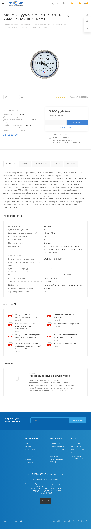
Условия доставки (57, 446)
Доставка (71, 164)
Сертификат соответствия (65, 344)
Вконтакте (42, 500)
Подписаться (77, 420)
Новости (28, 443)
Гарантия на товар (57, 449)
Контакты (29, 456)
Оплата (57, 164)
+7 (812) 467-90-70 (39, 474)
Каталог (75, 438)
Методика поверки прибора (66, 324)
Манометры (75, 443)
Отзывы (24, 164)
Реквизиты (29, 462)
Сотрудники (30, 449)
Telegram (48, 500)
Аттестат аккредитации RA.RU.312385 (64, 316)
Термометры (76, 446)
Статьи (28, 459)
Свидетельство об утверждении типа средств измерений (29, 336)
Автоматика (75, 453)
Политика (53, 453)
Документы (54, 456)
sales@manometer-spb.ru (47, 479)
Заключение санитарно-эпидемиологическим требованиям (25, 326)
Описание (10, 164)
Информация (56, 438)
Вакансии (29, 453)
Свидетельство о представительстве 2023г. (26, 316)
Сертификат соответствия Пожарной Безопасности (65, 336)
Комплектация (41, 164)
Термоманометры (78, 449)
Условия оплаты (56, 443)
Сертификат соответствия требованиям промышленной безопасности (28, 346)
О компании (31, 438)
